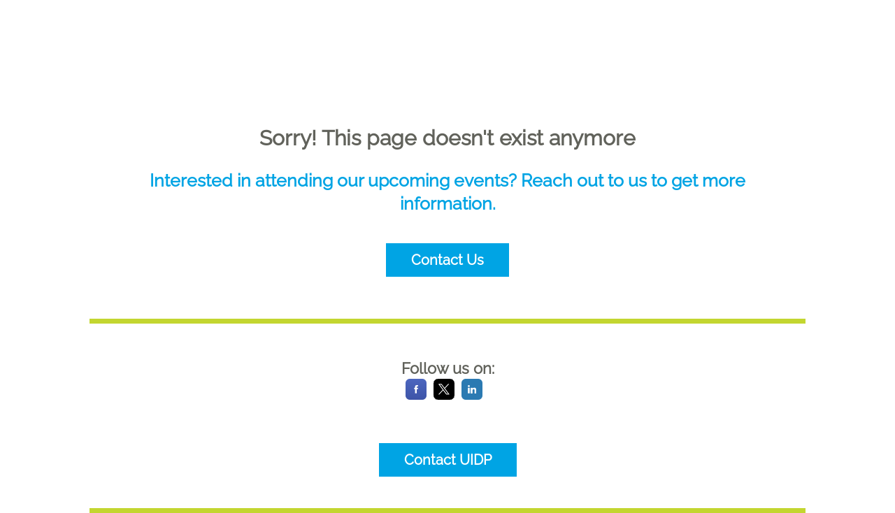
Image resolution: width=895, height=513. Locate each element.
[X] (444, 396)
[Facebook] (416, 396)
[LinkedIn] (471, 396)
